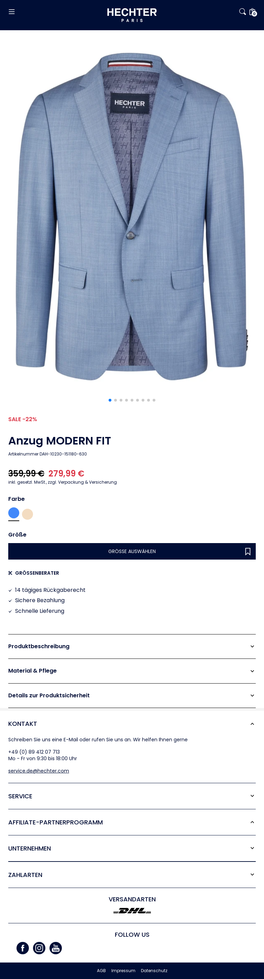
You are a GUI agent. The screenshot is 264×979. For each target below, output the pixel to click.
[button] (49, 11)
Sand (27, 514)
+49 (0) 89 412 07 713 (34, 752)
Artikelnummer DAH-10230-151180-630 (47, 454)
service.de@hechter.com (38, 770)
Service (20, 796)
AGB (101, 971)
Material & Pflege (32, 671)
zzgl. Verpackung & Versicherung (62, 482)
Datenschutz (154, 971)
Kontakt (22, 723)
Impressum (123, 971)
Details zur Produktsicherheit (49, 695)
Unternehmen (29, 848)
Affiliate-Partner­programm (55, 822)
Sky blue (13, 512)
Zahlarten (25, 874)
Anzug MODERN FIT (59, 440)
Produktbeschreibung (38, 646)
